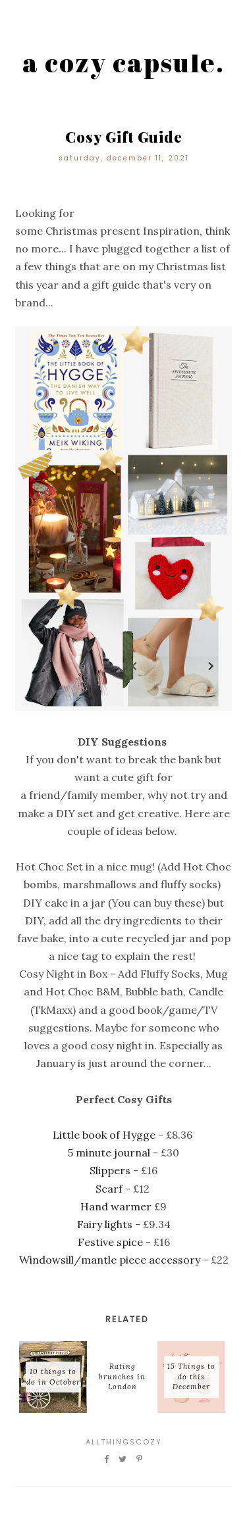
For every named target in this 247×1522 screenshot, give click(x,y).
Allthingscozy (124, 1442)
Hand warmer (115, 1206)
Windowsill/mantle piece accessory (109, 1259)
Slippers (110, 1170)
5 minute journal (109, 1152)
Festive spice (110, 1242)
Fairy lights (104, 1224)
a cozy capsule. (123, 62)
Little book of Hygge (104, 1134)
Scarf (109, 1188)
